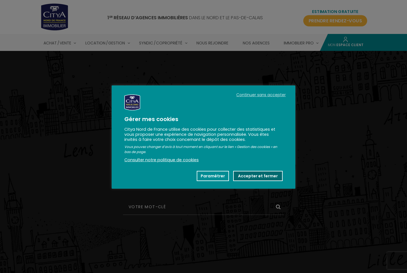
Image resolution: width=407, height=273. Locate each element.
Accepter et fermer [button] (258, 176)
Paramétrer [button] (213, 176)
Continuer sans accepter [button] (261, 94)
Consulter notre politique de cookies (161, 159)
